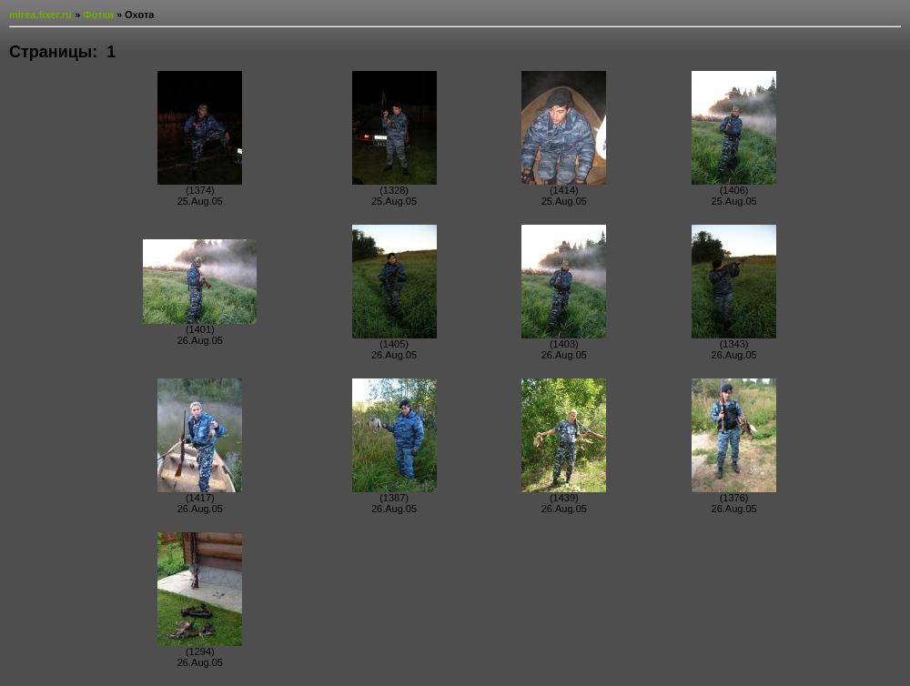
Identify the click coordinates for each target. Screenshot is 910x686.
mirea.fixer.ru (40, 14)
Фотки (98, 14)
